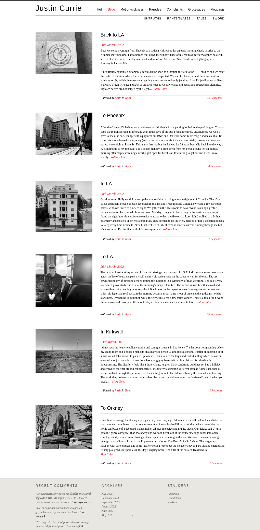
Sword (218, 18)
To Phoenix (113, 115)
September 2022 (111, 502)
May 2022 (107, 515)
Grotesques (196, 9)
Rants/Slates (179, 18)
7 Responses (215, 239)
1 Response (216, 390)
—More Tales (159, 88)
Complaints (175, 9)
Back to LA (112, 35)
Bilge (111, 9)
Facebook (173, 493)
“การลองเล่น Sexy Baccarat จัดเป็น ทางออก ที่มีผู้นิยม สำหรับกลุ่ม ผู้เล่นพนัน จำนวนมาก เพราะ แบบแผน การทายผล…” (63, 498)
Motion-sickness (132, 9)
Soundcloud (174, 498)
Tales (202, 18)
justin (118, 97)
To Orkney (112, 408)
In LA (106, 183)
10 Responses (214, 314)
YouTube (172, 502)
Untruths (152, 18)
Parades (155, 9)
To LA (107, 256)
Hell (100, 9)
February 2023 (110, 498)
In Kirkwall (112, 331)
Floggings (217, 9)
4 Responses (215, 166)
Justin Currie (59, 8)
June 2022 (107, 510)
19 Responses (214, 97)
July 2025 (107, 493)
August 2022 (109, 506)
